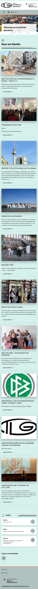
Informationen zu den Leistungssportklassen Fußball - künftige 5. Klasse (17, 402)
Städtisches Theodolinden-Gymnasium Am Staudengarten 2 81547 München (12, 542)
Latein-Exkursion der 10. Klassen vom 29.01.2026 (15, 486)
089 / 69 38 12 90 (7, 522)
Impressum (4, 569)
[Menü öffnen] (4, 12)
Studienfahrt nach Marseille (11, 216)
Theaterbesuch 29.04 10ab (11, 125)
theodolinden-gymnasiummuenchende (13, 531)
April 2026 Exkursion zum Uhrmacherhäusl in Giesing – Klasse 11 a (17, 80)
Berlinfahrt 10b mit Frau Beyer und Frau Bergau (18, 168)
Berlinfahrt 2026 (7, 265)
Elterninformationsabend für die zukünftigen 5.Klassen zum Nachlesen (17, 444)
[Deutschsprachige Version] (14, 12)
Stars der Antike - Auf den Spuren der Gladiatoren (15, 354)
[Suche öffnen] (9, 12)
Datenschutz (4, 573)
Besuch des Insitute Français (12, 307)
